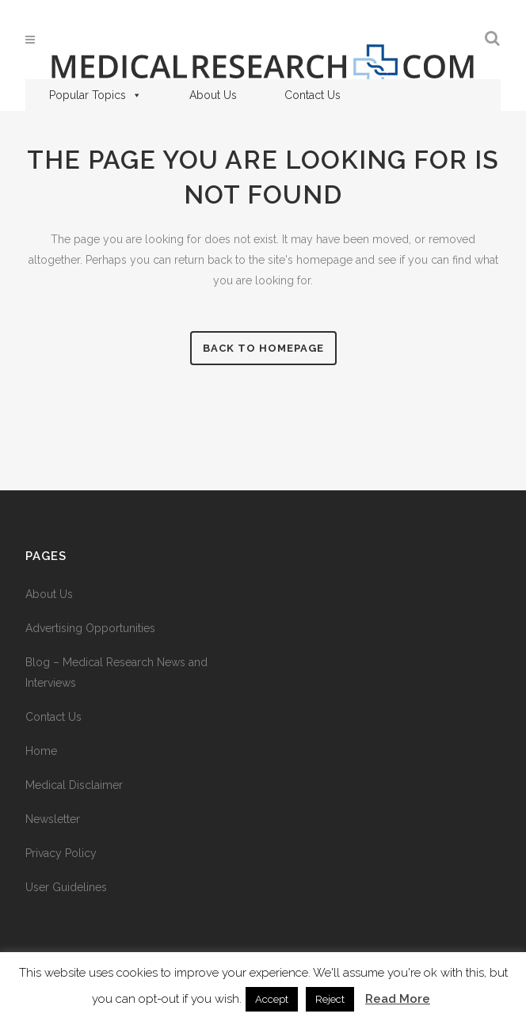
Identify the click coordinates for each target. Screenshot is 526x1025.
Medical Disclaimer (74, 785)
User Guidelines (66, 887)
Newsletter (52, 819)
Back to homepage (263, 348)
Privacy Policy (61, 853)
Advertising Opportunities (90, 628)
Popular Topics (95, 95)
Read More (397, 999)
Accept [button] (271, 999)
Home (41, 751)
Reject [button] (330, 999)
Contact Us (312, 95)
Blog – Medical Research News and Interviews (116, 672)
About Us (213, 95)
